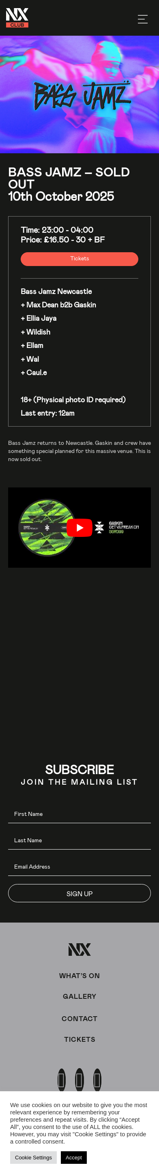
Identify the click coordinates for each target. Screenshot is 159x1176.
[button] (79, 893)
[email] (79, 867)
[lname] (79, 840)
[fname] (79, 814)
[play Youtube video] (79, 527)
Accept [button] (74, 1158)
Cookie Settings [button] (33, 1158)
